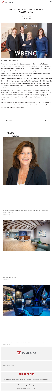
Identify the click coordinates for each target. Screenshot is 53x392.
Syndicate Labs (47, 379)
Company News (26, 16)
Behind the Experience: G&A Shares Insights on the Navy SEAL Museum (24, 342)
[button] (51, 2)
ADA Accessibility (35, 379)
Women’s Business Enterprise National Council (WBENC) (21, 66)
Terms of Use (22, 379)
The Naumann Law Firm (10, 277)
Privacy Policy (28, 379)
